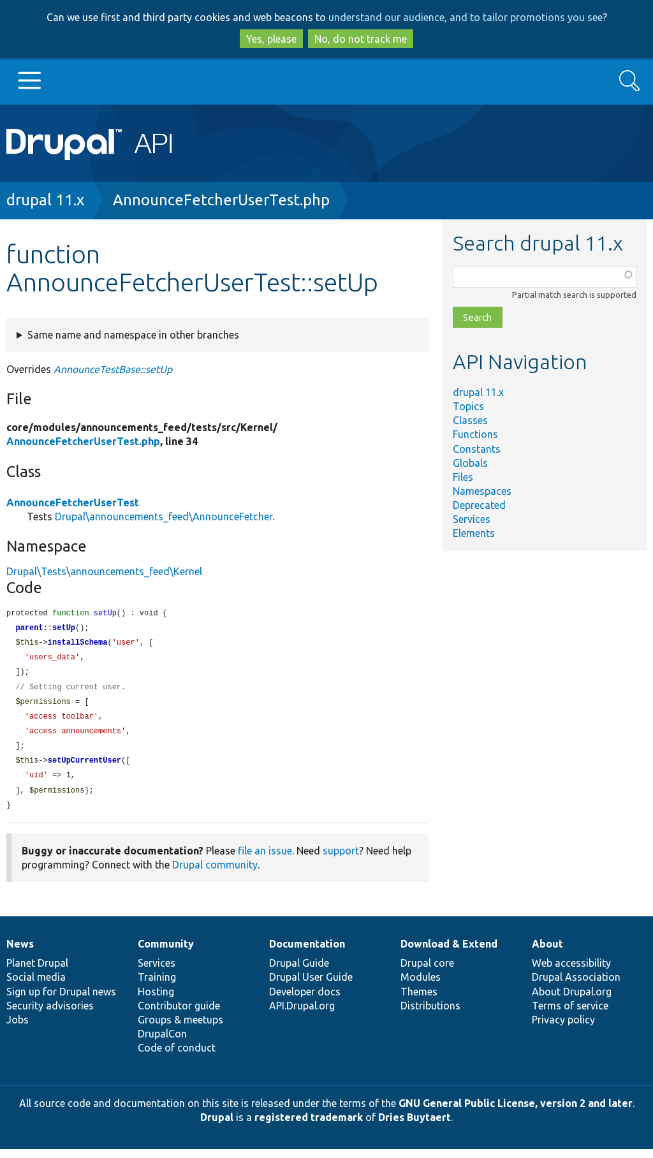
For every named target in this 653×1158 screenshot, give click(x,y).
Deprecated (479, 505)
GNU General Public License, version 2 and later (516, 1112)
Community (166, 952)
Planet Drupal (37, 972)
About (547, 952)
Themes (418, 1000)
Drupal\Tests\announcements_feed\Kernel (104, 571)
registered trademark (308, 1126)
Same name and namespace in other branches (133, 335)
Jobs (17, 1028)
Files (463, 477)
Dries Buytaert (414, 1126)
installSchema (78, 644)
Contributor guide (179, 1014)
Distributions (430, 1014)
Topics (468, 406)
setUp (63, 629)
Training (157, 986)
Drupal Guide (299, 972)
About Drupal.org (572, 1000)
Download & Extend (448, 952)
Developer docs (305, 1000)
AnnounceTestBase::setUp (113, 369)
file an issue (265, 859)
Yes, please (271, 39)
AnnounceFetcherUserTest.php (221, 200)
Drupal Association (576, 986)
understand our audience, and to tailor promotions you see (465, 17)
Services (471, 519)
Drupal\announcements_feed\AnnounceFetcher (163, 516)
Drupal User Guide (311, 986)
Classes (470, 420)
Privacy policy (563, 1028)
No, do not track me (360, 39)
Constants (477, 449)
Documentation (307, 952)
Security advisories (50, 1014)
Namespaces (482, 491)
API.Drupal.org (302, 1014)
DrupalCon (162, 1042)
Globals (470, 463)
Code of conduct (177, 1056)
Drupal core (427, 972)
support (341, 859)
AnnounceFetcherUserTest (72, 502)
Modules (420, 986)
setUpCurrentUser (84, 767)
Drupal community (215, 873)
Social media (36, 986)
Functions (475, 434)
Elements (474, 533)
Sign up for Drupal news (61, 1000)
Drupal (216, 1126)
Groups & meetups (180, 1028)
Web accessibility (571, 972)
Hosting (156, 1000)
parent (29, 629)
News (20, 952)
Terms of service (570, 1014)
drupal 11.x (45, 200)
